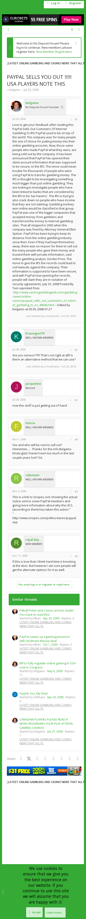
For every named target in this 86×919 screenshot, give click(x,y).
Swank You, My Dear (33, 693)
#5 (76, 491)
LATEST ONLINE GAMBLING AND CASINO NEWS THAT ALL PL (45, 624)
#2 (76, 350)
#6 (76, 556)
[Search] (72, 29)
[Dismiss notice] (76, 43)
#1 (76, 119)
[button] (8, 29)
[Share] (71, 119)
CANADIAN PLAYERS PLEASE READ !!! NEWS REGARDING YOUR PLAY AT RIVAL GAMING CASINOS (46, 723)
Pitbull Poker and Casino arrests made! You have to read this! (46, 612)
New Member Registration (54, 52)
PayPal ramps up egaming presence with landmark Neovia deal (44, 639)
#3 (76, 400)
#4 (76, 439)
